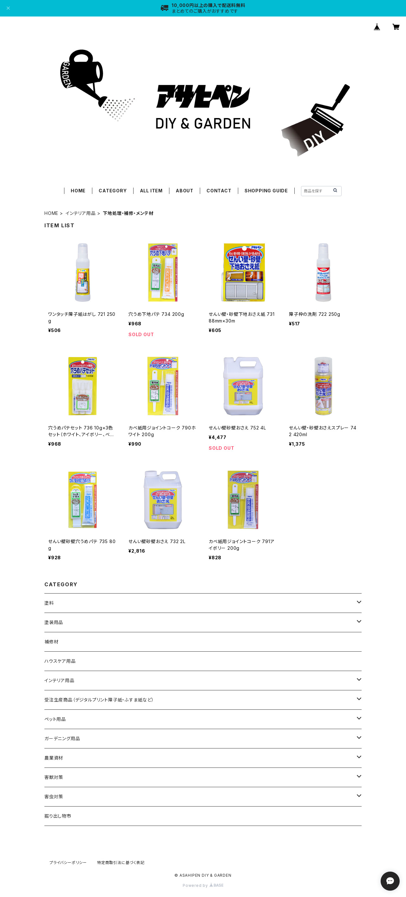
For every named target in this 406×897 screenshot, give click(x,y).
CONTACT (219, 190)
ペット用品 (55, 719)
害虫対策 (53, 796)
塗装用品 (53, 622)
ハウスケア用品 (60, 661)
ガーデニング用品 (62, 738)
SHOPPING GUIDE (266, 190)
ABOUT (184, 190)
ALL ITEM (151, 190)
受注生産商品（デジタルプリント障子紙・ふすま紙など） (99, 699)
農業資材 (53, 758)
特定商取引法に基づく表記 (121, 862)
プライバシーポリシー (68, 862)
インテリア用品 (81, 213)
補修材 (51, 641)
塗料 (49, 603)
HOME (78, 190)
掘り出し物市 (57, 816)
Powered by (203, 885)
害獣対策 (53, 777)
